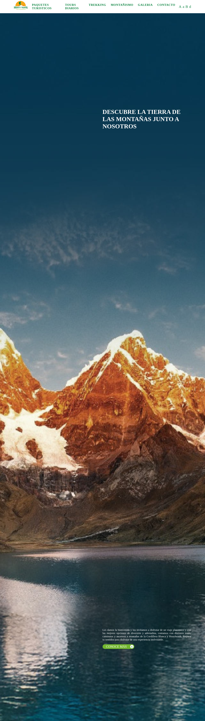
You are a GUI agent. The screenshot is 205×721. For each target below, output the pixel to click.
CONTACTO (166, 4)
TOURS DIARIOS (72, 6)
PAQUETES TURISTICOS (42, 6)
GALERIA (145, 4)
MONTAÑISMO (122, 4)
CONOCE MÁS (120, 646)
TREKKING (97, 4)
